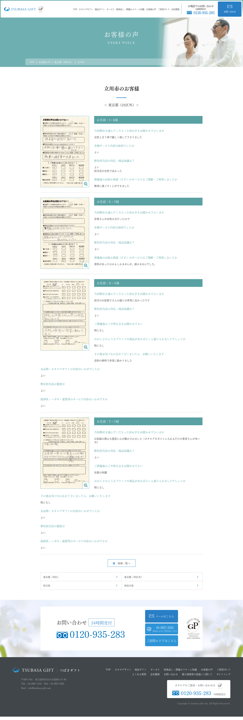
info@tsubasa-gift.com (39, 688)
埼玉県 (46, 585)
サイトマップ (223, 674)
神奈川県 (129, 585)
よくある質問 (139, 674)
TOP (75, 9)
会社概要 (175, 9)
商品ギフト (100, 9)
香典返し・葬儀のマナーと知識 (130, 9)
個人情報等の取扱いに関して (197, 674)
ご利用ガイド (164, 9)
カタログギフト (86, 9)
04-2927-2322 (165, 629)
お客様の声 (151, 9)
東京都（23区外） (133, 577)
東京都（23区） (51, 577)
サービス (110, 9)
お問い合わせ (171, 674)
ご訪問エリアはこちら (161, 640)
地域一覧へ (121, 563)
